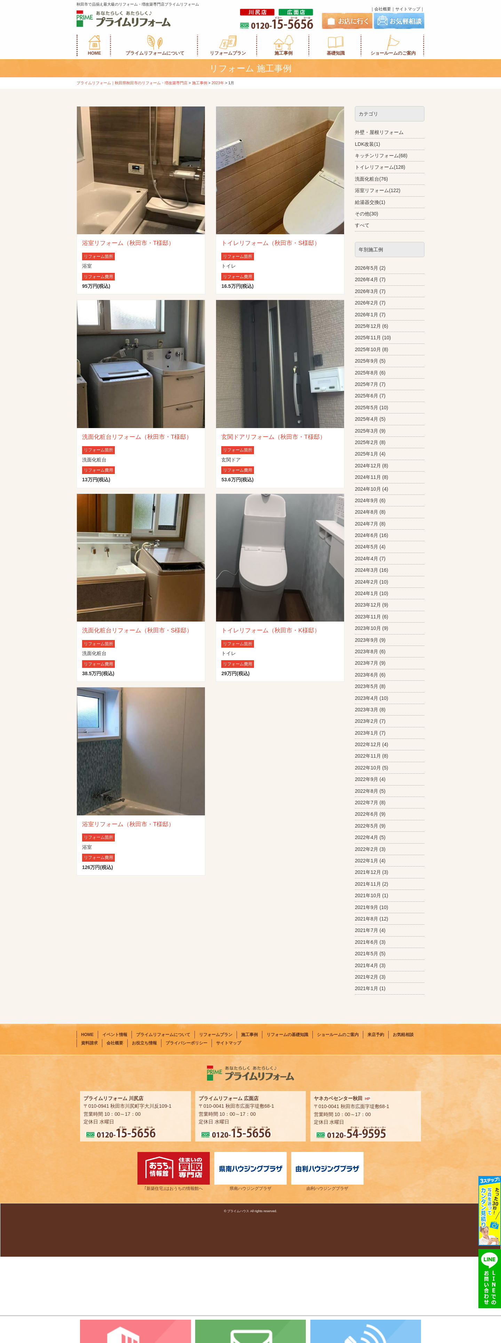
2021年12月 (368, 872)
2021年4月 (366, 965)
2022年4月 (366, 837)
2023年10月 (368, 628)
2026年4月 (366, 279)
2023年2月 (366, 721)
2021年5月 (366, 953)
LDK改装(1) (367, 144)
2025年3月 (366, 431)
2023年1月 (366, 733)
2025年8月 (366, 373)
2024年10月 (368, 489)
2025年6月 (366, 395)
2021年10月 (368, 895)
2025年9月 (366, 361)
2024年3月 (366, 570)
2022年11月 (368, 756)
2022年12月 (368, 744)
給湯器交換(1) (370, 202)
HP (368, 1185)
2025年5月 (366, 407)
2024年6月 (366, 535)
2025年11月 (368, 337)
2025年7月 (366, 384)
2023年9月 (366, 640)
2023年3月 (366, 709)
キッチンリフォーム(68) (381, 155)
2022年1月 (366, 860)
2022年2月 (366, 849)
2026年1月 (366, 314)
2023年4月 (366, 698)
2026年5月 (366, 268)
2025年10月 (368, 349)
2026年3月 (366, 291)
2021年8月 (366, 919)
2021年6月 (366, 942)
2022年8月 (366, 791)
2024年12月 (368, 465)
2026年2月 (366, 303)
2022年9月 (366, 779)
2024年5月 (366, 547)
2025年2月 (366, 442)
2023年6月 (366, 675)
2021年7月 (366, 930)
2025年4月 (366, 419)
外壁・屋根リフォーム (379, 132)
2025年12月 (368, 326)
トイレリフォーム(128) (380, 167)
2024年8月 (366, 512)
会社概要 (382, 9)
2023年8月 (366, 651)
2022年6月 (366, 814)
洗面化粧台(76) (371, 179)
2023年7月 (366, 663)
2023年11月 (368, 616)
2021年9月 (366, 907)
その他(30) (366, 213)
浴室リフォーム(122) (377, 190)
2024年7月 (366, 524)
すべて (362, 225)
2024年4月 (366, 558)
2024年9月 (366, 500)
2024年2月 (366, 582)
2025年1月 (366, 454)
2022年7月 (366, 802)
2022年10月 (368, 768)
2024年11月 (368, 477)
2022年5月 (366, 826)
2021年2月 (366, 977)
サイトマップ (407, 9)
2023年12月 (368, 605)
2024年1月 (366, 593)
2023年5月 (366, 686)
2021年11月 (368, 884)
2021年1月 (366, 988)
